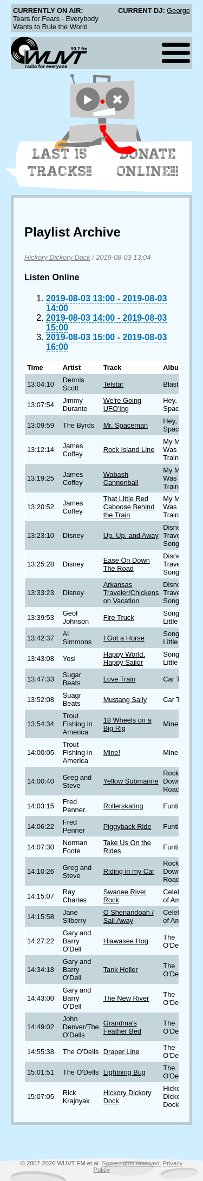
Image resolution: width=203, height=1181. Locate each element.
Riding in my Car (129, 871)
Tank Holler (120, 970)
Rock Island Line (129, 450)
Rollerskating (123, 806)
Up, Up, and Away (131, 535)
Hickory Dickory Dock (57, 257)
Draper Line (121, 1052)
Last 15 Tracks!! (60, 162)
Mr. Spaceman (125, 425)
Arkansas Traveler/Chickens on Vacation (131, 593)
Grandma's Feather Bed (122, 1027)
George (178, 10)
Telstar (113, 384)
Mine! (111, 752)
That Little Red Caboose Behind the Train (129, 507)
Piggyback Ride (127, 826)
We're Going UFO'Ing (122, 404)
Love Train (119, 679)
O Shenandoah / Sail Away (128, 916)
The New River (126, 998)
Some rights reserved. (131, 1163)
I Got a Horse (124, 638)
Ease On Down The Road (126, 564)
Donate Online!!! (148, 162)
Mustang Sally (125, 700)
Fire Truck (118, 617)
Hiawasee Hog (125, 941)
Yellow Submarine (131, 781)
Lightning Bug (124, 1072)
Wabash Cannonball (121, 478)
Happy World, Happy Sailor (124, 658)
